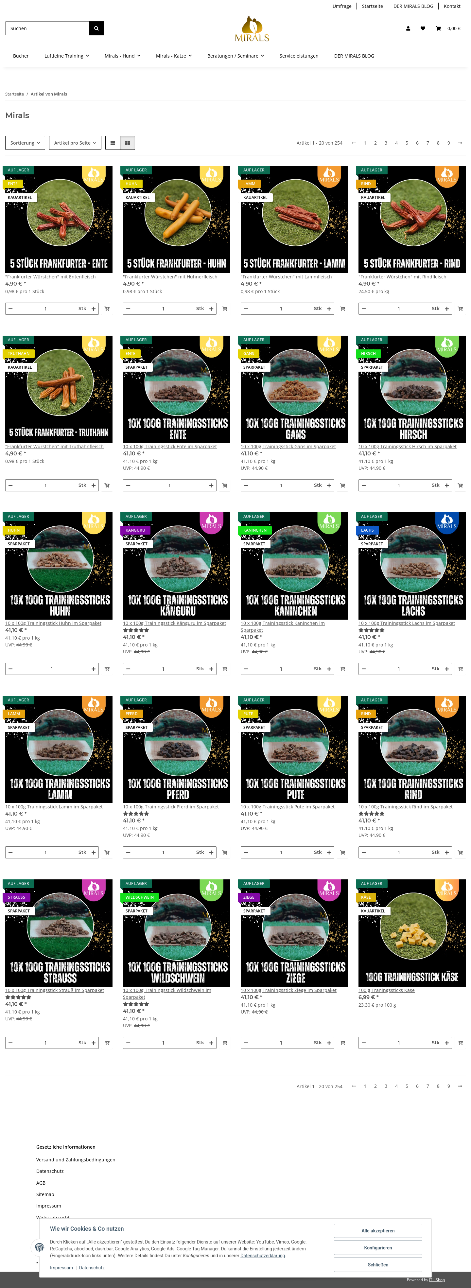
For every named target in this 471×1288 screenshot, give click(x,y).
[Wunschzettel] (422, 28)
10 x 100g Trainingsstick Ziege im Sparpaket (289, 990)
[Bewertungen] (176, 629)
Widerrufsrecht (53, 1217)
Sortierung (22, 143)
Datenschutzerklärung (262, 1255)
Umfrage (342, 6)
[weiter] (460, 143)
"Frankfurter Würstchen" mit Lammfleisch (286, 276)
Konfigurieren (378, 1247)
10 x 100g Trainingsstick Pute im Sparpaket (288, 806)
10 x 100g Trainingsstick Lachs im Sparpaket (406, 623)
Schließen (378, 1264)
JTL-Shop (437, 1279)
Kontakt (452, 6)
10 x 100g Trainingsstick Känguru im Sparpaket (174, 623)
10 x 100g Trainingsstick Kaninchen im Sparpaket (283, 626)
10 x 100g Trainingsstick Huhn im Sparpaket (53, 623)
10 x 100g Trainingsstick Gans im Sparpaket (288, 446)
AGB (40, 1183)
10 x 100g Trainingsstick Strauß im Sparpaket (54, 990)
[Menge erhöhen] (93, 308)
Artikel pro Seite (72, 143)
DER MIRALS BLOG (413, 6)
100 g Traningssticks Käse (386, 990)
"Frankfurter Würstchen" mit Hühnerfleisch (170, 276)
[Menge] (45, 308)
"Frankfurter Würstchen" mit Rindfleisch (402, 276)
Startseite (372, 6)
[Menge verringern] (10, 308)
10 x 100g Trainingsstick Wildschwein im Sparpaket (167, 993)
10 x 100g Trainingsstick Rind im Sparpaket (405, 806)
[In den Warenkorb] (107, 309)
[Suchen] (47, 28)
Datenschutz (92, 1267)
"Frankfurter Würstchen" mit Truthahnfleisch (54, 446)
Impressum (61, 1267)
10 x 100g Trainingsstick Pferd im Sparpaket (171, 806)
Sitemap (45, 1194)
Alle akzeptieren (377, 1230)
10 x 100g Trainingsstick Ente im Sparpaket (170, 446)
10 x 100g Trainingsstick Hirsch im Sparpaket (407, 446)
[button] (408, 28)
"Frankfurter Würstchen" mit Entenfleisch (50, 276)
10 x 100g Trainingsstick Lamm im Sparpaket (54, 806)
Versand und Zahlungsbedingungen (75, 1159)
